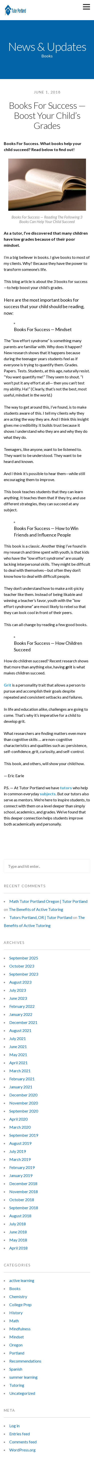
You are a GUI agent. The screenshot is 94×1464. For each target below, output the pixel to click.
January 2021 (20, 1086)
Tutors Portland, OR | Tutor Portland (40, 917)
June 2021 (18, 1046)
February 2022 (22, 1006)
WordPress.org (22, 1449)
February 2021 (22, 1078)
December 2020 (23, 1094)
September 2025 (23, 957)
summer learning (23, 1377)
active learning (21, 1280)
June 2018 (18, 1231)
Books (15, 1288)
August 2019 (20, 1143)
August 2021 (20, 1030)
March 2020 (20, 1127)
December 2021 (23, 1022)
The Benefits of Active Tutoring (36, 909)
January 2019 (20, 1175)
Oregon (16, 1344)
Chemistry (18, 1296)
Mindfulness (20, 1328)
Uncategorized (22, 1393)
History (16, 1312)
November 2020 (23, 1102)
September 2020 (23, 1111)
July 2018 (17, 1223)
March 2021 (20, 1070)
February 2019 (22, 1167)
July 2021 (17, 1038)
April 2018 (18, 1247)
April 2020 (18, 1119)
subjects (48, 793)
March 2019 (20, 1159)
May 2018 (18, 1239)
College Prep (20, 1304)
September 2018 (23, 1207)
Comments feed (23, 1441)
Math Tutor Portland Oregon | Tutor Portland (48, 901)
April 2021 (18, 1062)
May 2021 (18, 1054)
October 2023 (21, 965)
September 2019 (23, 1135)
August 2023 (20, 982)
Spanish (15, 1369)
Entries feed (19, 1433)
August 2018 (20, 1215)
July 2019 (17, 1151)
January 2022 (20, 1014)
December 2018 (23, 1183)
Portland (16, 1352)
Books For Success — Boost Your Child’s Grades (47, 115)
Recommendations (25, 1361)
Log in (14, 1425)
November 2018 (23, 1191)
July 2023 (17, 990)
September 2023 (23, 974)
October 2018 (21, 1199)
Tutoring (16, 1385)
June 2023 (18, 998)
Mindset (16, 1336)
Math (14, 1320)
